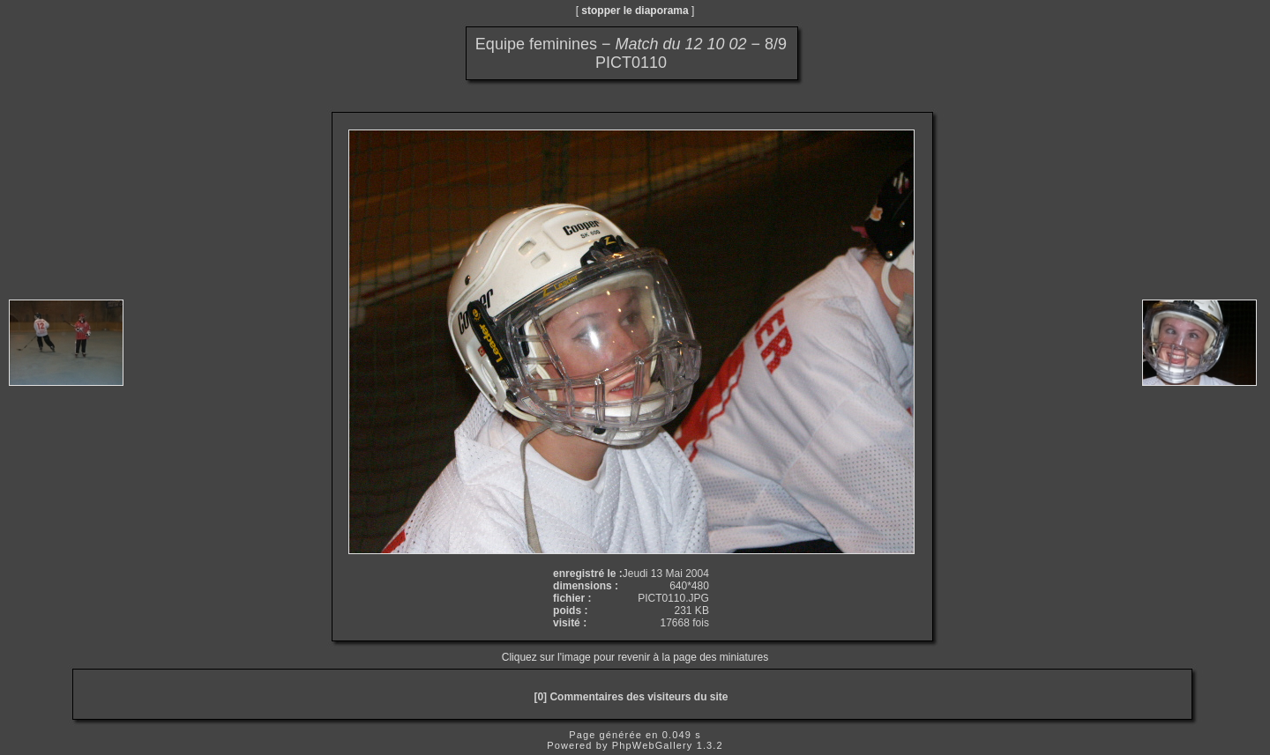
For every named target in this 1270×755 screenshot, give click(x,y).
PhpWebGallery (652, 745)
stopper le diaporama (634, 10)
